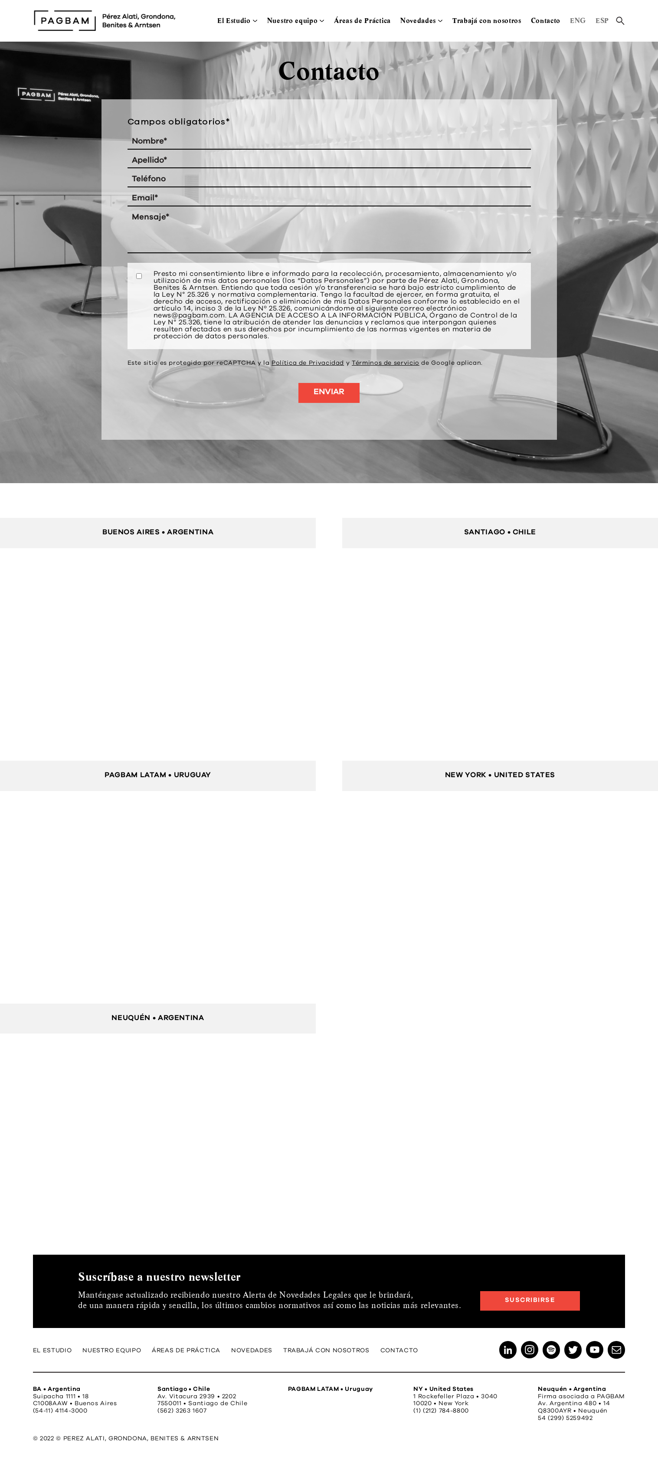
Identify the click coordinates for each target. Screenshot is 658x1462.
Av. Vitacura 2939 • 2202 (196, 1396)
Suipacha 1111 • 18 (61, 1396)
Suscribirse (530, 1300)
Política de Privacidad (308, 363)
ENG (578, 20)
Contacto (545, 20)
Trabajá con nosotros (486, 20)
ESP (602, 20)
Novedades (418, 20)
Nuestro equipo (292, 20)
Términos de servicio (385, 363)
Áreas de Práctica (362, 20)
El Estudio (234, 20)
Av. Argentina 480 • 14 (574, 1403)
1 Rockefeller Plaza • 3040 (455, 1396)
